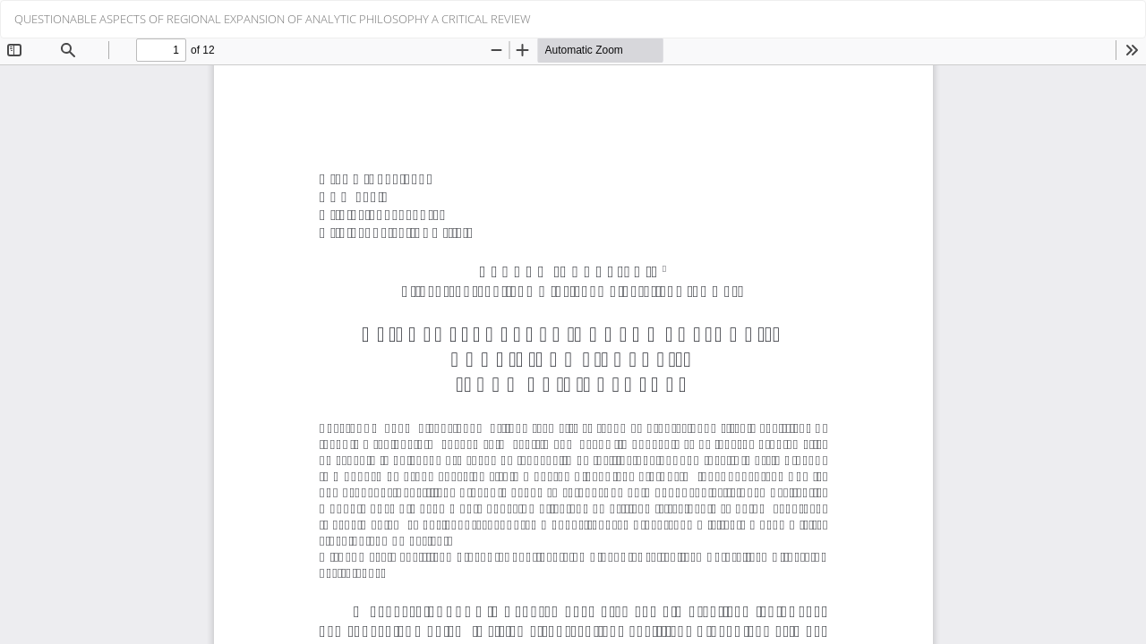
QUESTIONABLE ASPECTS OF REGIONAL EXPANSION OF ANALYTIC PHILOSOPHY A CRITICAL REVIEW (272, 19)
